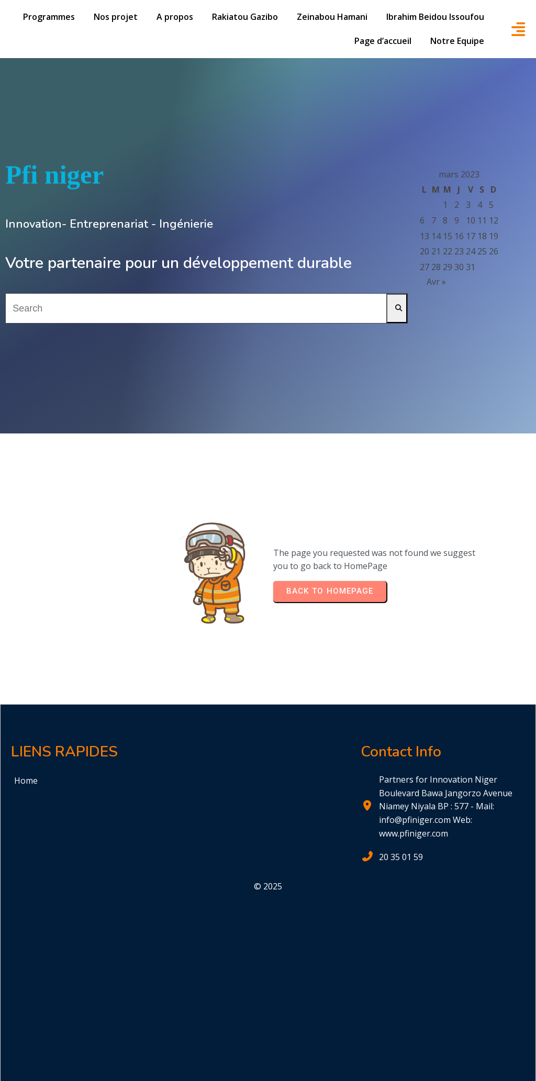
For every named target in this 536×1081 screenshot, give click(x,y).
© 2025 (268, 886)
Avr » (436, 281)
